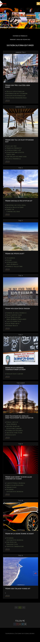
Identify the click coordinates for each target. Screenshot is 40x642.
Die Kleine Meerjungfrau (17, 98)
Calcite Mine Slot (14, 321)
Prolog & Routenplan (15, 91)
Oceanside (11, 258)
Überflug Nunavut (14, 148)
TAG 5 (20, 335)
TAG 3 (20, 221)
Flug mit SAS (11, 146)
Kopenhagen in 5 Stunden (17, 93)
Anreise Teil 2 (20, 107)
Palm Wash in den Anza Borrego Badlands (16, 318)
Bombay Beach (12, 326)
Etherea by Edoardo (15, 431)
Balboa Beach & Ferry (15, 207)
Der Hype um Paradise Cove (12, 543)
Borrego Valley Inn (15, 266)
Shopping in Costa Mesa (16, 205)
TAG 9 (20, 444)
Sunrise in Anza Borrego (17, 313)
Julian (9, 260)
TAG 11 (20, 556)
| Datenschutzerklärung (25, 633)
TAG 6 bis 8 (20, 383)
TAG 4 (20, 276)
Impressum (9, 633)
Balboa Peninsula (14, 159)
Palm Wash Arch (13, 323)
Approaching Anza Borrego (12, 263)
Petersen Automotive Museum (14, 490)
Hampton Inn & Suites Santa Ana (15, 153)
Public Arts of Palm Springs (12, 423)
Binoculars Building (15, 485)
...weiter (7, 100)
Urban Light (11, 487)
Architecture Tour (14, 433)
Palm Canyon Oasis (14, 315)
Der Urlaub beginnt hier (17, 157)
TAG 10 (20, 501)
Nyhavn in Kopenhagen (16, 96)
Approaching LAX (13, 150)
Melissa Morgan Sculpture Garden (14, 427)
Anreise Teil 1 (20, 52)
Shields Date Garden (15, 374)
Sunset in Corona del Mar (13, 210)
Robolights (11, 435)
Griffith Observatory (15, 546)
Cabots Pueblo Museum (16, 483)
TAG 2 (20, 168)
